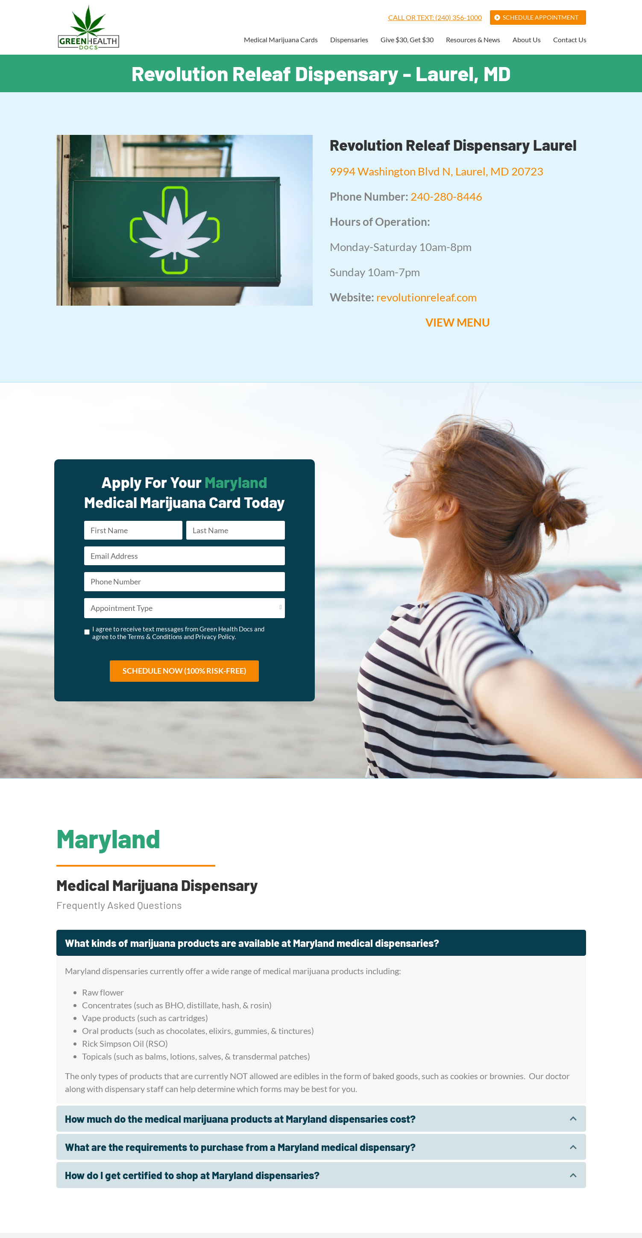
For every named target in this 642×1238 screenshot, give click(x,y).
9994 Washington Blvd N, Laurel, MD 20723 (436, 171)
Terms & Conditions (155, 641)
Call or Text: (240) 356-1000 (435, 17)
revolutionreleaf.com (426, 297)
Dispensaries (349, 40)
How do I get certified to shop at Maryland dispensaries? (192, 1180)
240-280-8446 (446, 196)
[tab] (321, 947)
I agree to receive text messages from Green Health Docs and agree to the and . (178, 637)
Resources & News (473, 40)
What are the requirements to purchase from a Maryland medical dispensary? (240, 1151)
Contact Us (569, 40)
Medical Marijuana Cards (281, 40)
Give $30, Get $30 (407, 40)
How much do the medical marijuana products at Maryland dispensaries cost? (240, 1123)
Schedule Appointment (540, 17)
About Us (527, 40)
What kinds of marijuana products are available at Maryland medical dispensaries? (252, 947)
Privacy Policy (215, 641)
